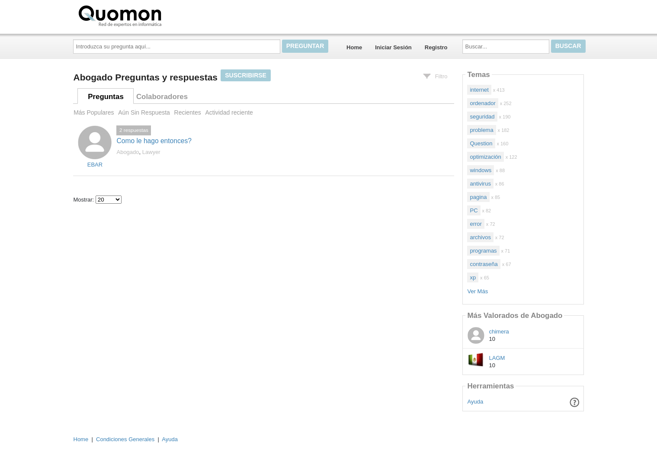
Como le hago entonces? (153, 140)
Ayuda (476, 401)
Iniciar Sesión (393, 47)
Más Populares (94, 112)
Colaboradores (162, 97)
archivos (480, 237)
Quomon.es (147, 15)
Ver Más (477, 291)
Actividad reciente (229, 112)
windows (480, 170)
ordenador (482, 103)
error (475, 224)
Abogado (127, 152)
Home (354, 47)
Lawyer (151, 152)
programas (483, 250)
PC (474, 210)
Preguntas (106, 97)
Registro (436, 47)
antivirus (480, 183)
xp (473, 277)
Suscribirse (245, 75)
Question (481, 143)
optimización (485, 157)
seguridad (482, 116)
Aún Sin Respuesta (144, 112)
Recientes (187, 112)
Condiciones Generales (125, 439)
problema (481, 130)
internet (479, 90)
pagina (478, 197)
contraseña (483, 264)
